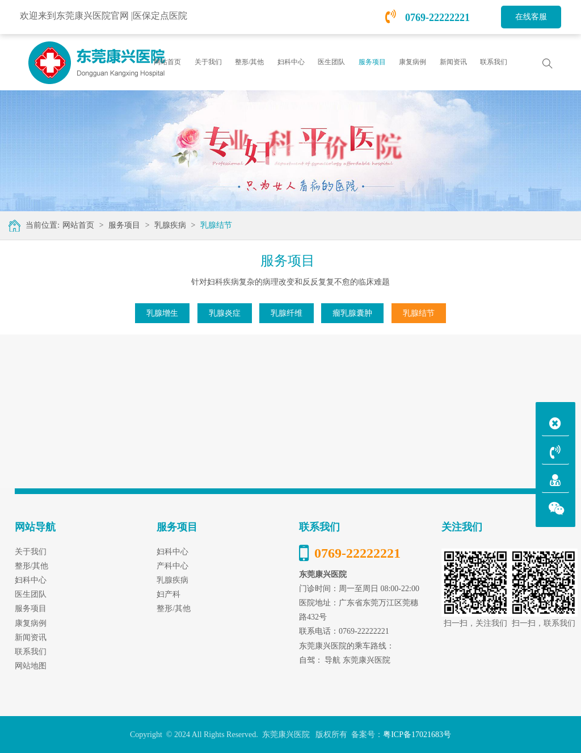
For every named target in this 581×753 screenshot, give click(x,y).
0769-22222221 (427, 17)
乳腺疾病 (170, 225)
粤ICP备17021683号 (417, 734)
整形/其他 (174, 608)
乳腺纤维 (286, 313)
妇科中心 (172, 551)
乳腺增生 (162, 313)
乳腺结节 (216, 225)
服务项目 (124, 225)
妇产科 (168, 594)
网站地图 (31, 666)
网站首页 (167, 62)
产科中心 (172, 566)
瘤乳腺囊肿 (352, 313)
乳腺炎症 (225, 313)
